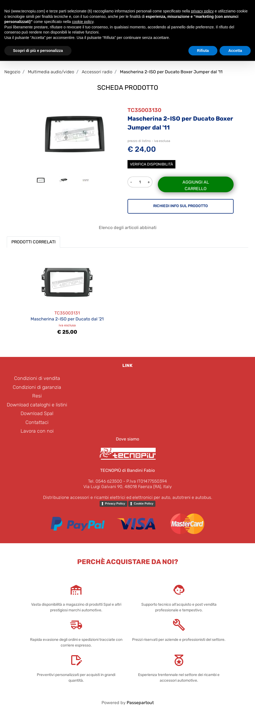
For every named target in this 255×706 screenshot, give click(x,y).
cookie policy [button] (82, 21)
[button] (74, 134)
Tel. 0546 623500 (105, 481)
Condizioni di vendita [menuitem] (37, 378)
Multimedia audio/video (51, 71)
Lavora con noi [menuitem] (37, 431)
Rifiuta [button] (203, 50)
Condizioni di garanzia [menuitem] (37, 387)
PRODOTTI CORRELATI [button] (33, 241)
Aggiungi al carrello (195, 185)
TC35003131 (67, 313)
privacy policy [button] (202, 11)
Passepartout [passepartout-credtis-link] (140, 702)
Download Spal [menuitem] (37, 413)
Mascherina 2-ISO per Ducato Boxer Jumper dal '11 (171, 71)
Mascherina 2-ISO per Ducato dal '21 (67, 318)
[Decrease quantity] (131, 182)
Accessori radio (97, 71)
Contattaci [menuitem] (36, 422)
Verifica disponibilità (151, 164)
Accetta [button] (235, 50)
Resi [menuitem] (37, 396)
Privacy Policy (115, 503)
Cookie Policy (143, 503)
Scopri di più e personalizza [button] (38, 50)
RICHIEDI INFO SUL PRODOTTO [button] (180, 206)
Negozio (12, 71)
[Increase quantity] (148, 182)
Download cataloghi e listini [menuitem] (37, 405)
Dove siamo (127, 439)
